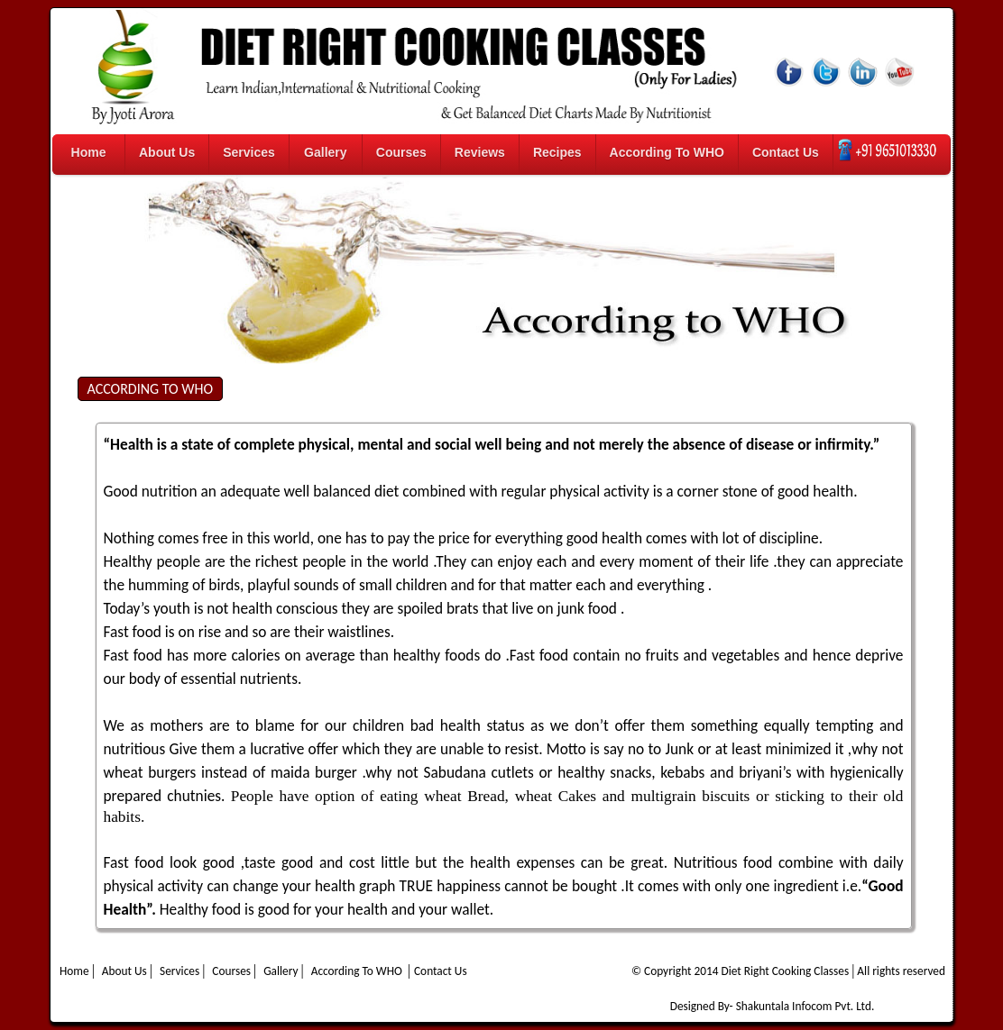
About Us (167, 152)
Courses (401, 152)
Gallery (325, 152)
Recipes (557, 152)
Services (249, 152)
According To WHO (667, 152)
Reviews (480, 152)
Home (88, 152)
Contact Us (785, 152)
